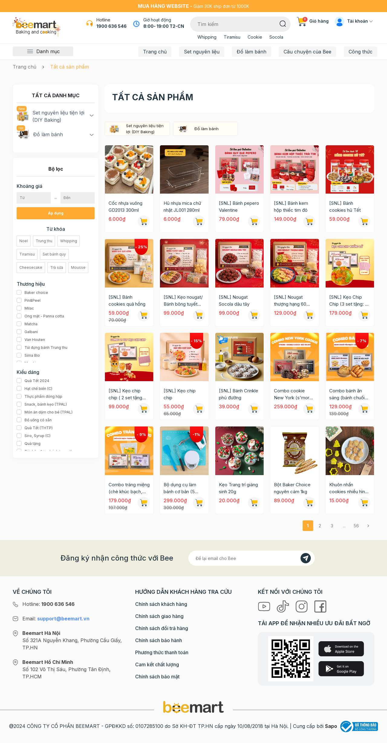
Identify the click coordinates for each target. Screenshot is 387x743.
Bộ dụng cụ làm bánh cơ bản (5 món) (180, 488)
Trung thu (44, 241)
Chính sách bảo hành (158, 640)
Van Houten (31, 340)
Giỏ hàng (313, 21)
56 (356, 525)
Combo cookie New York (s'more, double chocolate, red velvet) (293, 394)
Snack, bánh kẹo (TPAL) (42, 404)
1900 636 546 (111, 26)
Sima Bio (28, 355)
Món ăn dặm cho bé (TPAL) (45, 412)
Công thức (360, 52)
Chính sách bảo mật (157, 677)
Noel (23, 241)
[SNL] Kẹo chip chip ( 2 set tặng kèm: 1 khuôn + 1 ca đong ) (128, 394)
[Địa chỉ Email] (251, 558)
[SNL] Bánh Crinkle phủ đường (238, 394)
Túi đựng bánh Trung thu (42, 347)
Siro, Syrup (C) (33, 436)
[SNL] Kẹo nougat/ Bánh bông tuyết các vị (183, 300)
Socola (276, 37)
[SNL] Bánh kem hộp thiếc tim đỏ (291, 206)
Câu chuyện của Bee (307, 52)
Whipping (206, 37)
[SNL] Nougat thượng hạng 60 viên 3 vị (290, 300)
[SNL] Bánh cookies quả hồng (127, 300)
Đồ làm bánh (251, 52)
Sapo (331, 726)
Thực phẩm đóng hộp (39, 396)
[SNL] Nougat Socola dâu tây (234, 300)
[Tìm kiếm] (283, 23)
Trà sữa (56, 267)
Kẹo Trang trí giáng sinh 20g (238, 488)
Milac (25, 308)
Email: (55, 619)
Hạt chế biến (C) (34, 388)
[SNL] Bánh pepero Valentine (239, 206)
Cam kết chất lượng (157, 664)
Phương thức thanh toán (161, 652)
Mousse (78, 267)
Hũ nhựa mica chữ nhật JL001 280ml (182, 206)
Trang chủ (155, 52)
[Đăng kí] (306, 558)
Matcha (27, 324)
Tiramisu (232, 37)
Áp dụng (55, 213)
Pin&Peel (29, 300)
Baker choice (32, 292)
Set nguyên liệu (202, 52)
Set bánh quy (54, 254)
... (344, 525)
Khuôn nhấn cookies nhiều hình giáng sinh (348, 488)
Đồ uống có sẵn (34, 420)
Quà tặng (29, 443)
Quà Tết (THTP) (35, 428)
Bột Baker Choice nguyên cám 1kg (292, 488)
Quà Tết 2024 (33, 381)
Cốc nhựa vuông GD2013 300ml (125, 206)
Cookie (255, 37)
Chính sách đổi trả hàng (161, 628)
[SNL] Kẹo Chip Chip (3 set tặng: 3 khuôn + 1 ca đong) (349, 300)
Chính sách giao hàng (159, 616)
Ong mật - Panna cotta (40, 316)
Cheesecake (30, 267)
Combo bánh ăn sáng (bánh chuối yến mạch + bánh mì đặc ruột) (347, 394)
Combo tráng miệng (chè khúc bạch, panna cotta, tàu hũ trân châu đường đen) (129, 488)
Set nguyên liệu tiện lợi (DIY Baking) (50, 116)
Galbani (27, 332)
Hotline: (48, 604)
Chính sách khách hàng (161, 604)
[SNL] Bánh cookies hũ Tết (345, 206)
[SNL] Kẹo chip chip (180, 394)
